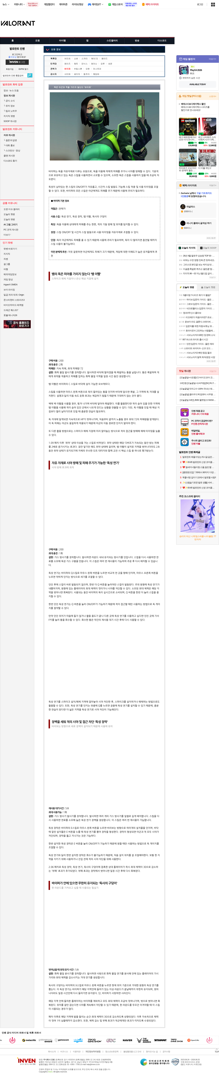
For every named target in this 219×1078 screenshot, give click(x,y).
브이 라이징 (9, 290)
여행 (6, 269)
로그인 (200, 4)
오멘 (88, 68)
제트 (76, 63)
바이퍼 (67, 68)
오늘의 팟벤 (9, 219)
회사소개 (52, 1051)
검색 (29, 75)
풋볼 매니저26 (10, 315)
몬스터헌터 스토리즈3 (14, 300)
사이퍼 (67, 73)
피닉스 (84, 63)
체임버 (96, 73)
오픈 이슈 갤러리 (12, 209)
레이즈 (67, 63)
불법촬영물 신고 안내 (132, 1051)
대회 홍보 (9, 145)
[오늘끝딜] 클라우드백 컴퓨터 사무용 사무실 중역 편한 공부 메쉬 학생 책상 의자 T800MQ (198, 394)
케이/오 (94, 58)
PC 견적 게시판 (11, 230)
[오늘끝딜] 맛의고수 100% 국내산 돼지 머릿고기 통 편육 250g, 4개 (198, 388)
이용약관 (76, 1051)
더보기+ (212, 59)
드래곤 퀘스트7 (11, 310)
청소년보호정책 (111, 1051)
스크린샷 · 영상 (12, 150)
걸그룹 (7, 264)
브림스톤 (78, 68)
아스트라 (97, 68)
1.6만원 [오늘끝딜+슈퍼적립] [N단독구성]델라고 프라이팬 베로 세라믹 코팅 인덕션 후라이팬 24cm (198, 383)
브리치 (67, 58)
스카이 (84, 58)
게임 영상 (8, 279)
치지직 (7, 254)
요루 (103, 63)
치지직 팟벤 (9, 116)
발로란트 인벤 (17, 48)
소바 (76, 58)
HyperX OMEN (10, 284)
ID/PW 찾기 (23, 69)
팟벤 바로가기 (10, 249)
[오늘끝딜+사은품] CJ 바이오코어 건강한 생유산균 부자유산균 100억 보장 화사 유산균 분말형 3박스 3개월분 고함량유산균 (198, 377)
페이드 (104, 58)
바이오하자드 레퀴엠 (13, 305)
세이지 (77, 73)
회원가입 (10, 69)
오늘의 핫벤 (9, 214)
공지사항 (166, 1051)
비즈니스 (64, 1051)
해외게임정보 (10, 274)
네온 (110, 63)
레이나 (94, 63)
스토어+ (212, 96)
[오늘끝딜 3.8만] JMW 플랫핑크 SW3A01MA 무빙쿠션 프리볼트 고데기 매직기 (198, 400)
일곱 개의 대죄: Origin (14, 295)
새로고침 (210, 238)
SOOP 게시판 (10, 121)
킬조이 (86, 73)
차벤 (6, 259)
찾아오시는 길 (152, 1051)
